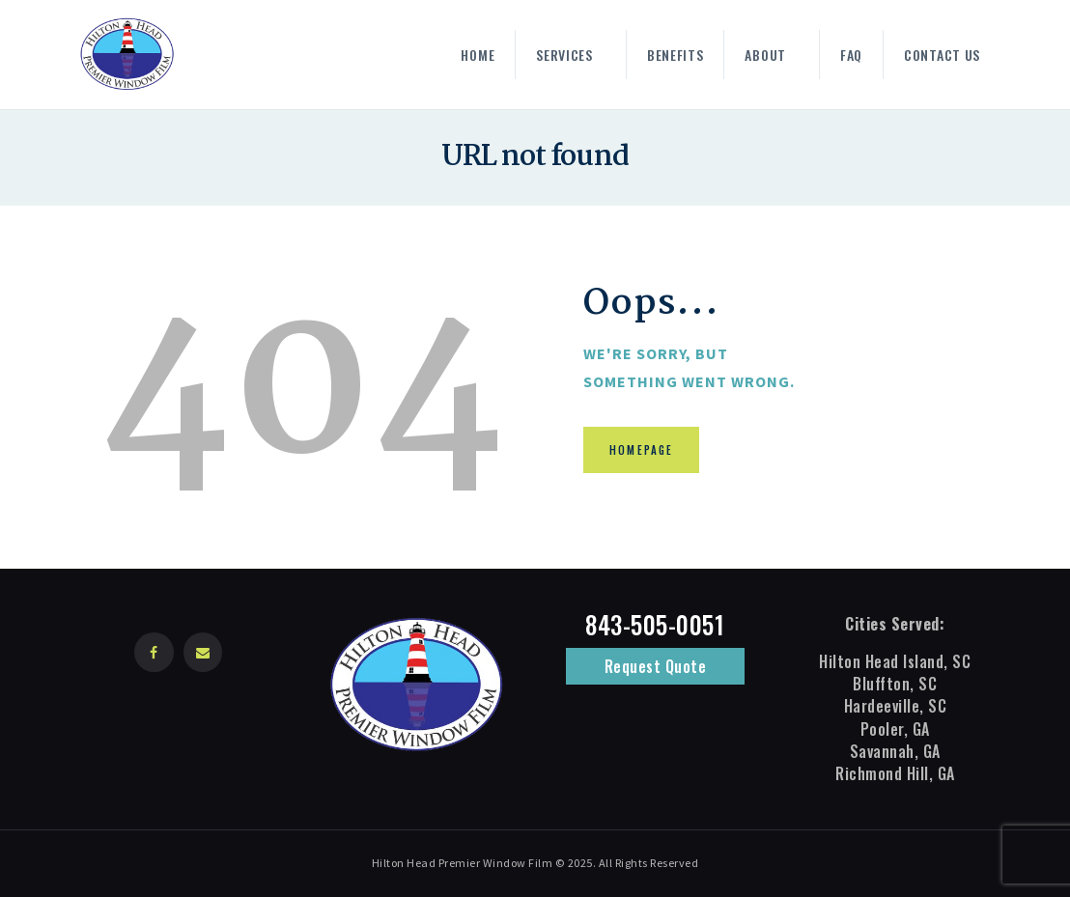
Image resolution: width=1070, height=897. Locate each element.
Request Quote (656, 666)
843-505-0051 (654, 624)
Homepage (642, 451)
